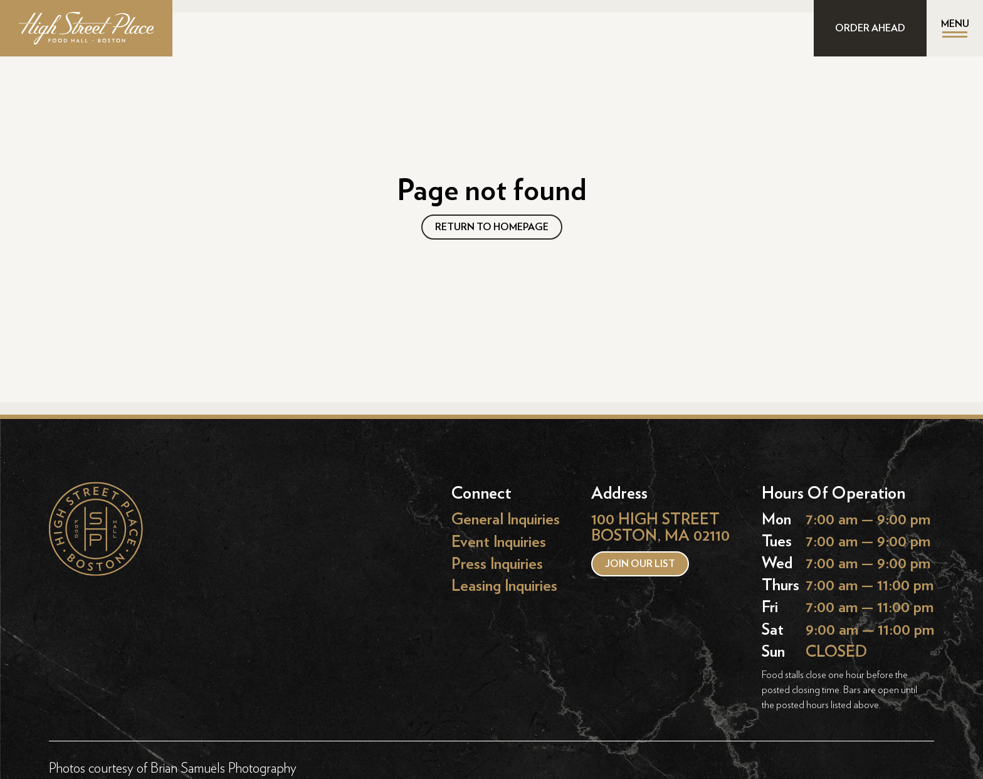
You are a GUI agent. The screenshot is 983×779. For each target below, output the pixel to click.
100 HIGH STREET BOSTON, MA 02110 (660, 528)
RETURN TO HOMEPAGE (492, 227)
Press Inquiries (497, 563)
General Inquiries (505, 519)
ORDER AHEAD (870, 28)
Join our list (640, 564)
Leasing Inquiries (504, 585)
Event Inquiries (498, 541)
